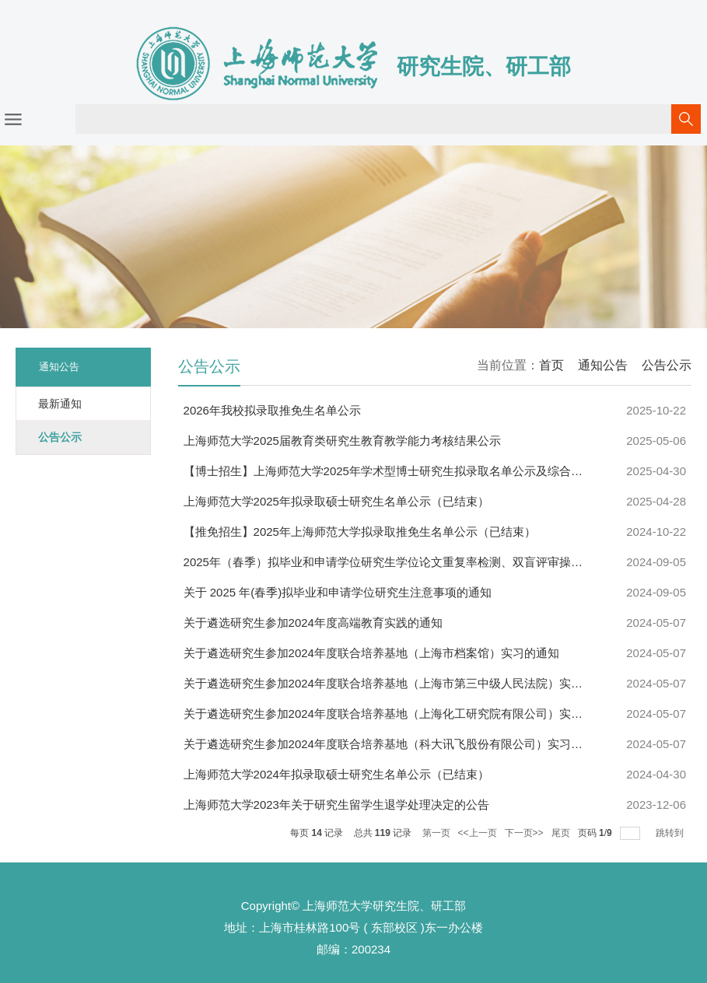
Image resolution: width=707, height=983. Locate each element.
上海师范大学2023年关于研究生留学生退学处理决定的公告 (336, 804)
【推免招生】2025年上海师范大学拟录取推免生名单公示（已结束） (360, 531)
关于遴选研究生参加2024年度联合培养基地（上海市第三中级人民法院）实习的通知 (401, 683)
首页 (551, 365)
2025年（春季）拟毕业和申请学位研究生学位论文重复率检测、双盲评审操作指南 (395, 561)
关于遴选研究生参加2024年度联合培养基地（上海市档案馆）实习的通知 (371, 652)
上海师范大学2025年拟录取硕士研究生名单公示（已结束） (336, 501)
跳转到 (671, 832)
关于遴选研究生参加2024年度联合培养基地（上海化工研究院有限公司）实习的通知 (401, 713)
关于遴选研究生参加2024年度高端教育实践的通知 (313, 622)
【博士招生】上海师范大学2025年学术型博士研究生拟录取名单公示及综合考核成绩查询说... (423, 471)
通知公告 (603, 365)
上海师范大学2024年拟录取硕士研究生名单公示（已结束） (336, 774)
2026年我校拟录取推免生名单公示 (272, 410)
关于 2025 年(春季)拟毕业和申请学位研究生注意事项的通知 (338, 592)
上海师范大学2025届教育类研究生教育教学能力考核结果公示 (342, 440)
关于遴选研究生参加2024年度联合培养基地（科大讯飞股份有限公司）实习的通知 (395, 743)
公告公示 (666, 365)
